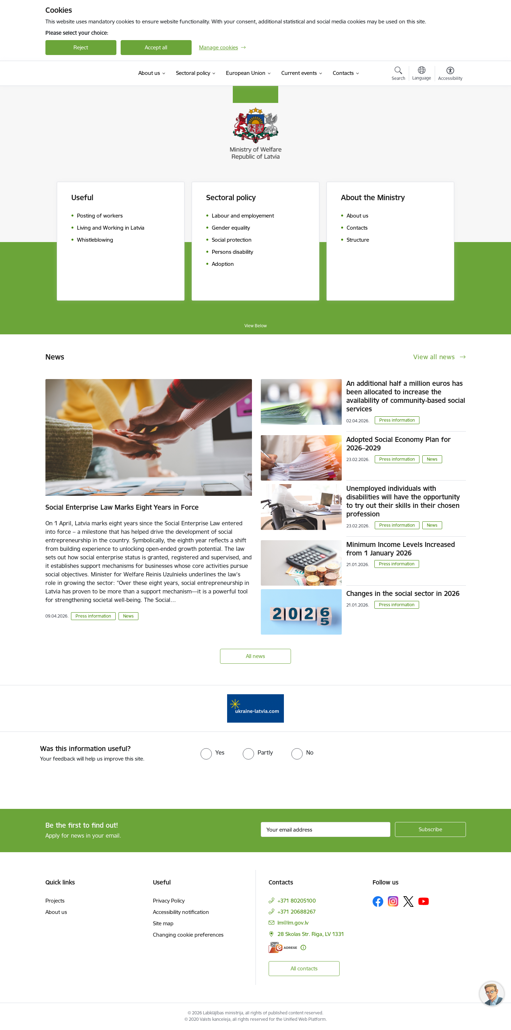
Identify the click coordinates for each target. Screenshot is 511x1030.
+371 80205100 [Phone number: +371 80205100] (297, 900)
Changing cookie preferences (188, 934)
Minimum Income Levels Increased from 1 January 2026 (400, 548)
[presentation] (59, 782)
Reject (80, 47)
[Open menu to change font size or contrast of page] (450, 74)
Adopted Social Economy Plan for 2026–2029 (398, 443)
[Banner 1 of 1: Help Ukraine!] (255, 708)
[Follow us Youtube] (423, 901)
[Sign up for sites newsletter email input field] (325, 829)
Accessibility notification (181, 912)
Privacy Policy (169, 900)
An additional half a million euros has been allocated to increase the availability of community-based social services (405, 396)
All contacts (304, 968)
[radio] (212, 752)
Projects (55, 900)
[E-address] (283, 947)
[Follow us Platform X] (408, 901)
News (128, 616)
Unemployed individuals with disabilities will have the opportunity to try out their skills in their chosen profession (403, 501)
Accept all (156, 47)
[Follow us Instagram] (393, 901)
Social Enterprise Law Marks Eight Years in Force (122, 507)
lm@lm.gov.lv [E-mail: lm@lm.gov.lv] (293, 922)
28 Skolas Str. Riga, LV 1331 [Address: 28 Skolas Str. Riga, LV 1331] (311, 934)
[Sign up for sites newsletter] (430, 829)
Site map (163, 923)
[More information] (303, 947)
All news (255, 656)
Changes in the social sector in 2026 (403, 593)
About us (56, 912)
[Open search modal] (398, 74)
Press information (93, 616)
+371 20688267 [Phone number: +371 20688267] (297, 911)
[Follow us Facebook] (378, 901)
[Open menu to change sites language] (422, 74)
